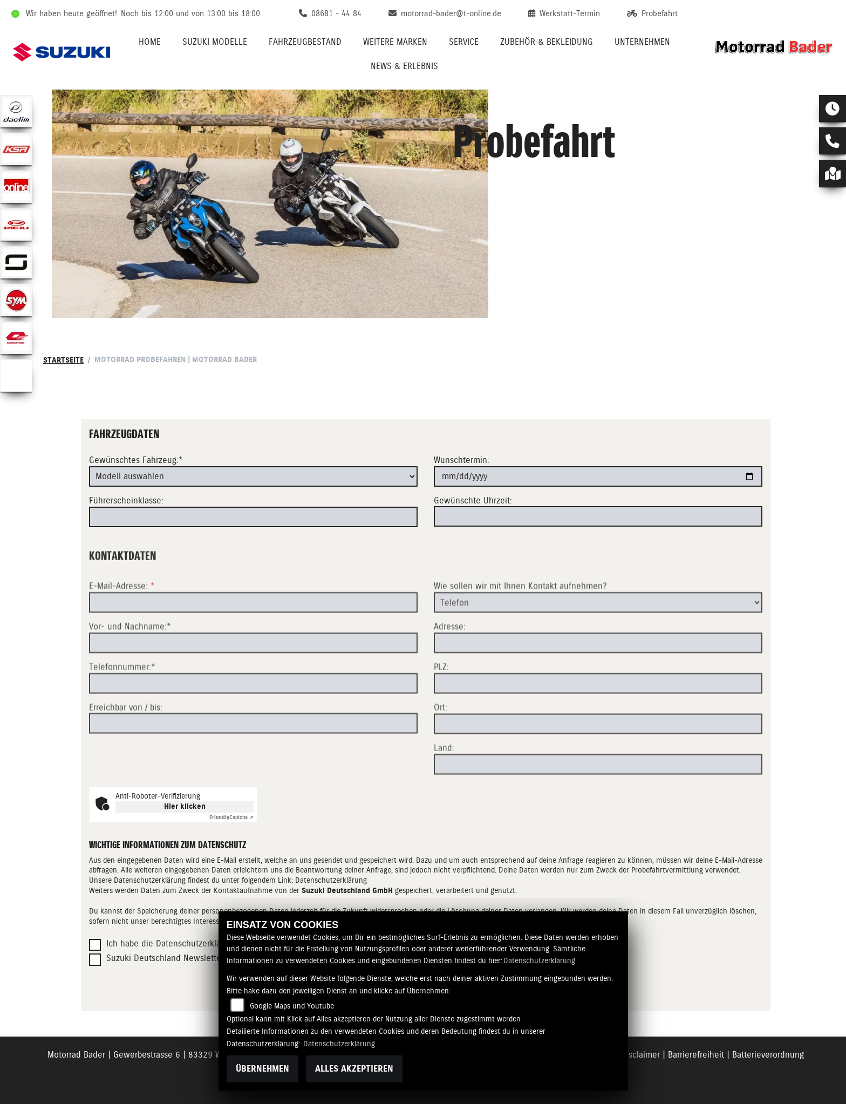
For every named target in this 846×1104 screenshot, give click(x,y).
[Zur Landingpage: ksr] (16, 149)
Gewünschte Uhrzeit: (473, 500)
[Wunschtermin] (598, 476)
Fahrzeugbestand (305, 42)
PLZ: (441, 703)
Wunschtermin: (461, 460)
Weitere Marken (395, 42)
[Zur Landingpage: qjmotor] (16, 338)
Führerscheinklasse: (126, 500)
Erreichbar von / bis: (125, 743)
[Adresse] (598, 679)
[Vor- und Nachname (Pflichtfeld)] (253, 679)
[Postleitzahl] (598, 720)
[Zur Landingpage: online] (16, 187)
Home (150, 42)
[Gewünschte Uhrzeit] (598, 516)
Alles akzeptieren (354, 1069)
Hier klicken (185, 806)
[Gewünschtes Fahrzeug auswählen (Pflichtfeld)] (253, 476)
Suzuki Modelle (214, 42)
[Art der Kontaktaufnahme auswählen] (598, 639)
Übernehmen (262, 1069)
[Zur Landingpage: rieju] (16, 224)
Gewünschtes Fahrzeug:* (136, 460)
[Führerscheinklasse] (253, 517)
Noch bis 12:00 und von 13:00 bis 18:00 (190, 13)
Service (464, 42)
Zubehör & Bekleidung (546, 42)
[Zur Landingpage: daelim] (16, 111)
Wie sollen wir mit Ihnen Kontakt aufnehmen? (520, 622)
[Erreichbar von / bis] (253, 759)
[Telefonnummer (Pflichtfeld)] (253, 719)
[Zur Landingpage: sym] (16, 300)
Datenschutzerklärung (331, 880)
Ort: (440, 744)
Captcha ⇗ (231, 817)
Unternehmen (642, 42)
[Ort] (598, 760)
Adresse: (450, 663)
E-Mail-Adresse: (122, 622)
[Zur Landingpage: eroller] (16, 375)
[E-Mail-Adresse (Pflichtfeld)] (253, 639)
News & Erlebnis (404, 66)
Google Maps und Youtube (292, 1005)
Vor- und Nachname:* (130, 663)
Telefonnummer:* (122, 703)
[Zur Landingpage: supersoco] (16, 262)
